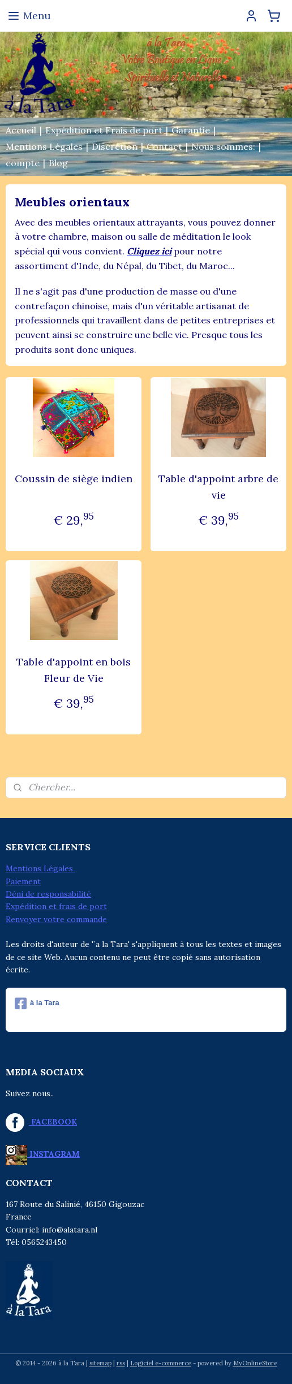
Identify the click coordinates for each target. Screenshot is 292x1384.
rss (121, 1363)
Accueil (21, 130)
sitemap (100, 1363)
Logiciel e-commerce (160, 1363)
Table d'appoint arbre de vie (218, 486)
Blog (58, 162)
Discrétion (115, 146)
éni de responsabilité (51, 894)
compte (23, 162)
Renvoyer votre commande (56, 919)
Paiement (23, 881)
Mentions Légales (44, 146)
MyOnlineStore (255, 1363)
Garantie (190, 130)
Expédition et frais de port (56, 906)
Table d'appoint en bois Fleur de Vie (73, 670)
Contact (164, 146)
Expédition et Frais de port (103, 130)
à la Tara (37, 1003)
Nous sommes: (223, 146)
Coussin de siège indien (73, 478)
